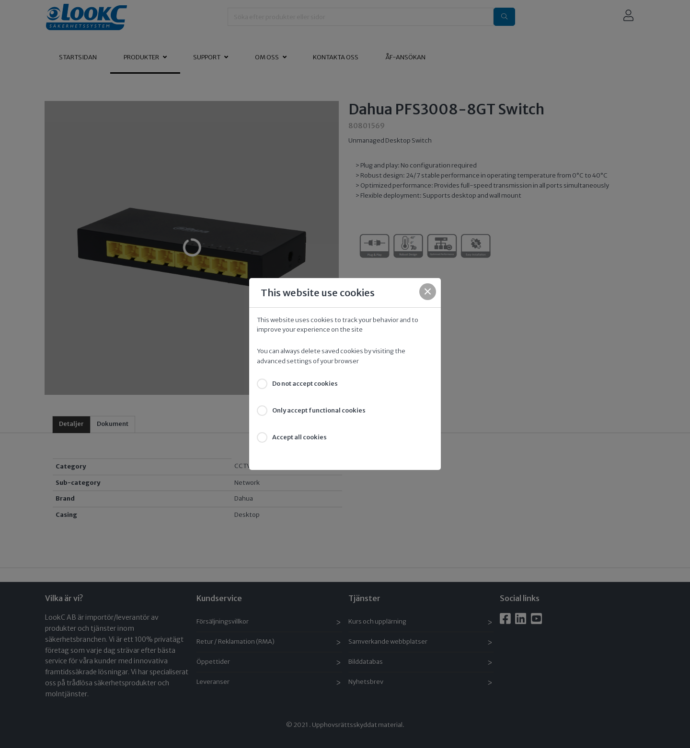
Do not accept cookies (305, 384)
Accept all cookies (299, 437)
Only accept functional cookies (319, 410)
